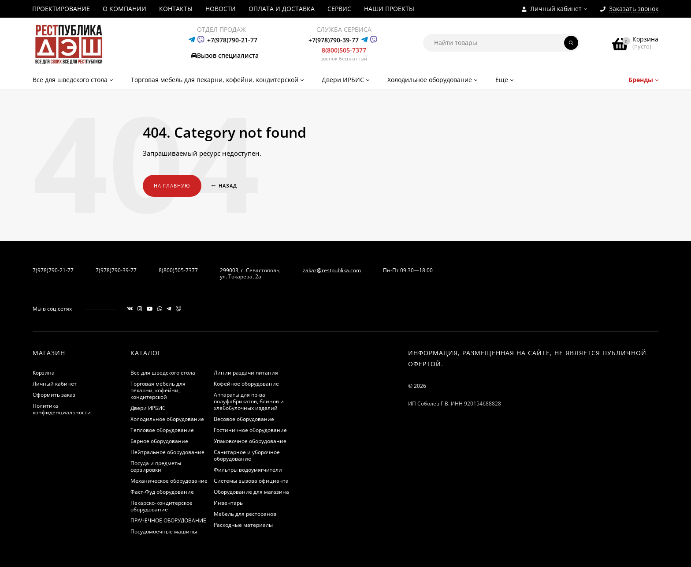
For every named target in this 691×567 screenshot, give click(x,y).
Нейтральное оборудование (167, 452)
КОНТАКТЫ (176, 8)
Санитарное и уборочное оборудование (247, 455)
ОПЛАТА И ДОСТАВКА (282, 8)
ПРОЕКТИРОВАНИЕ (61, 8)
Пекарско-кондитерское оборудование (161, 506)
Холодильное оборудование (167, 419)
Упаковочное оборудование (250, 441)
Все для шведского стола (162, 372)
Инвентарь (228, 503)
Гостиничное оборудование (250, 430)
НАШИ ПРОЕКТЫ (389, 8)
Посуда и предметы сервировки (155, 466)
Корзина (44, 372)
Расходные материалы (243, 525)
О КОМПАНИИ (124, 8)
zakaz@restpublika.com (332, 270)
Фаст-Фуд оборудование (162, 492)
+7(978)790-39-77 (333, 40)
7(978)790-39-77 (116, 270)
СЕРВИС (339, 8)
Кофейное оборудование (246, 383)
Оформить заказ (54, 394)
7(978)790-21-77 (53, 270)
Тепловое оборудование (162, 430)
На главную (172, 185)
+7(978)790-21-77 (232, 40)
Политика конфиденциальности (62, 409)
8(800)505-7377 (344, 50)
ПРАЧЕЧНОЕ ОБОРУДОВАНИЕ (168, 520)
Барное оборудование (159, 441)
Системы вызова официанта (251, 480)
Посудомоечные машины (163, 531)
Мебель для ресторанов (245, 514)
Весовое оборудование (244, 419)
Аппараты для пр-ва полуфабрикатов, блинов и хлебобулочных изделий (249, 401)
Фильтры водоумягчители (248, 469)
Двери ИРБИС (148, 408)
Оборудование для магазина (251, 492)
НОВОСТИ (220, 8)
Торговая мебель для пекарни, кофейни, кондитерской (158, 390)
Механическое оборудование (169, 480)
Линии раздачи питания (246, 372)
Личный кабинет (55, 383)
